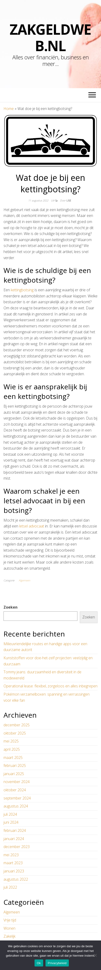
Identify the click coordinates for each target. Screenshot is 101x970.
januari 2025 (13, 773)
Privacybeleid (57, 963)
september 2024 (17, 798)
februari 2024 (14, 830)
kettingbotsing (22, 289)
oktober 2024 (14, 789)
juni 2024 (10, 822)
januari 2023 (13, 871)
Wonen (9, 928)
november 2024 (16, 781)
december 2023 (16, 846)
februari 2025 (14, 765)
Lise (68, 200)
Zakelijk (9, 936)
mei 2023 (11, 854)
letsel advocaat (31, 526)
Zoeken (10, 607)
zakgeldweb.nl (50, 37)
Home (8, 108)
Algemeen (24, 580)
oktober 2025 (14, 733)
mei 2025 (11, 741)
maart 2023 (13, 862)
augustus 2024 (15, 806)
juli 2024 (10, 814)
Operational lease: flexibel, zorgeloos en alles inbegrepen (50, 686)
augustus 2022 (15, 879)
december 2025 (16, 725)
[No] (95, 955)
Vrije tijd (9, 920)
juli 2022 (10, 887)
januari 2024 (13, 838)
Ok (39, 963)
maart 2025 (13, 757)
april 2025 (11, 749)
